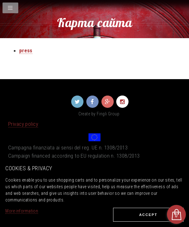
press (25, 50)
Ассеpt (148, 215)
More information (21, 210)
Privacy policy (23, 124)
